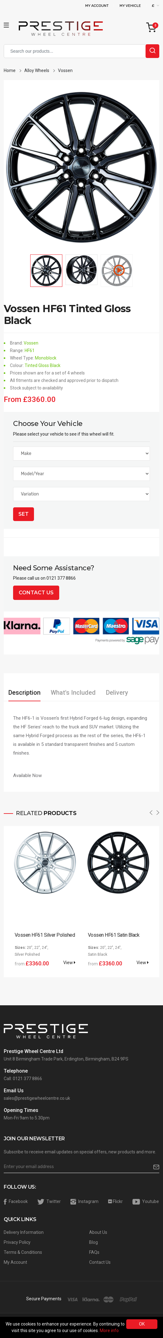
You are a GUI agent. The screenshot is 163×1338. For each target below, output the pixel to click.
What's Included (73, 692)
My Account (96, 5)
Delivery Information (24, 1232)
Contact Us (36, 593)
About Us (98, 1232)
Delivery (117, 692)
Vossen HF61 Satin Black (113, 935)
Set (23, 514)
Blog (93, 1242)
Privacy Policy (17, 1242)
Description (24, 692)
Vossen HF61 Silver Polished (45, 935)
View (69, 962)
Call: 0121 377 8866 (23, 1078)
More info (109, 1330)
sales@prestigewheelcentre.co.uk (37, 1098)
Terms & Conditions (23, 1252)
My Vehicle (130, 5)
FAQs (94, 1252)
